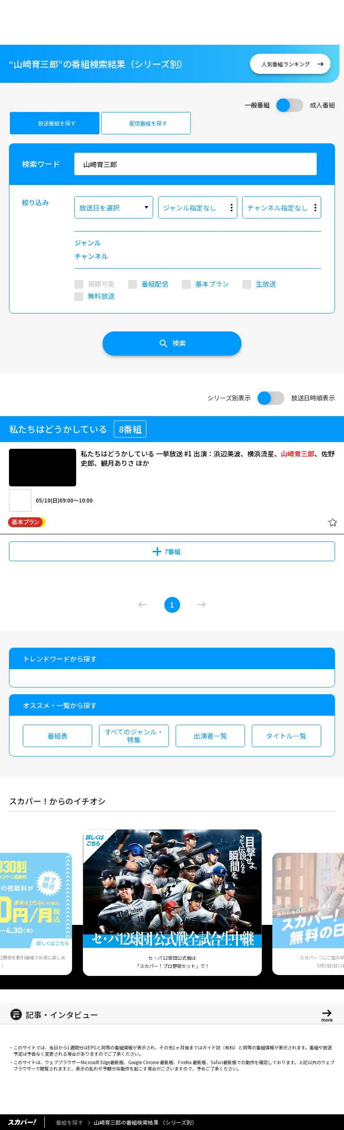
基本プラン (212, 283)
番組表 (57, 735)
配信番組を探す (148, 123)
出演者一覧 (210, 735)
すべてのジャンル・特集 (133, 735)
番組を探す (69, 1122)
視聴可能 (101, 283)
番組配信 (155, 283)
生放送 (266, 283)
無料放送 (101, 296)
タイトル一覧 (286, 735)
